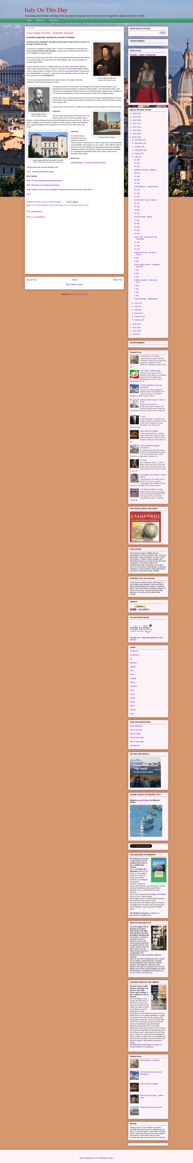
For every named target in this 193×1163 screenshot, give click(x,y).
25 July (137, 183)
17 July (137, 220)
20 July (137, 207)
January (138, 320)
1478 (34, 205)
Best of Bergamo (136, 726)
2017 (135, 327)
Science (133, 710)
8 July (136, 261)
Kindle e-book (135, 973)
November (139, 143)
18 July (137, 213)
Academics (134, 651)
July (136, 157)
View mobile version (74, 284)
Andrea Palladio (42, 205)
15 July (137, 227)
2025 (135, 117)
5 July (136, 277)
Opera (132, 694)
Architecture (134, 655)
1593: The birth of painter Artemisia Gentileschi (45, 181)
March (137, 313)
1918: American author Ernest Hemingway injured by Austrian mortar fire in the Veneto (59, 189)
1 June (142, 416)
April (137, 310)
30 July (137, 163)
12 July (137, 242)
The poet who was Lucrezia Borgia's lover (42, 167)
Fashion (133, 667)
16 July (137, 223)
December (139, 140)
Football (133, 678)
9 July (136, 258)
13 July (137, 233)
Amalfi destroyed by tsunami (151, 1107)
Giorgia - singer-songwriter (143, 55)
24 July (137, 190)
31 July (137, 160)
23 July (137, 193)
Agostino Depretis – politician (145, 170)
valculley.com (135, 745)
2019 (135, 137)
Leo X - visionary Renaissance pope (40, 172)
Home (29, 20)
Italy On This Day (46, 10)
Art (131, 659)
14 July (137, 230)
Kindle (143, 915)
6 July (136, 273)
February (138, 317)
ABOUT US (40, 20)
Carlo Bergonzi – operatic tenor (146, 186)
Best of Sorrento (136, 730)
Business (133, 663)
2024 (135, 120)
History (132, 682)
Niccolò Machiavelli (74, 69)
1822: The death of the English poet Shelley (43, 185)
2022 (135, 127)
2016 (135, 331)
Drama (51, 205)
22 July (137, 197)
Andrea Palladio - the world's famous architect (88, 163)
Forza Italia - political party (150, 371)
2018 (135, 324)
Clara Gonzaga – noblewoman (145, 299)
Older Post (117, 280)
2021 (135, 130)
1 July (136, 295)
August (137, 153)
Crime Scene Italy (137, 738)
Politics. (133, 698)
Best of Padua (135, 734)
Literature (133, 686)
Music (132, 690)
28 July (137, 173)
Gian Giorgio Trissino (62, 205)
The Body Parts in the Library (140, 1045)
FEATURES (53, 20)
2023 (135, 123)
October (138, 147)
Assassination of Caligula (149, 356)
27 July (137, 176)
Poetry (80, 205)
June (137, 303)
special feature (144, 800)
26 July (137, 180)
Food (132, 674)
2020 (135, 134)
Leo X (39, 75)
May (136, 306)
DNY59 (95, 1158)
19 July (137, 210)
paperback (134, 915)
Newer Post (32, 280)
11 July (137, 246)
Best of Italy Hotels (137, 742)
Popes (132, 702)
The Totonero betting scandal (151, 489)
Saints (132, 706)
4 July (136, 285)
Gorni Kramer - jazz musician (145, 200)
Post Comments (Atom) (79, 294)
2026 (135, 114)
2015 (135, 334)
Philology (73, 205)
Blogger (110, 1158)
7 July (136, 270)
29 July (137, 166)
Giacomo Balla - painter (143, 217)
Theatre (86, 205)
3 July (136, 289)
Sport (132, 714)
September (139, 150)
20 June (143, 460)
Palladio (64, 60)
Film (131, 671)
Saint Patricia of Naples (149, 431)
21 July (137, 203)
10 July (137, 249)
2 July (136, 292)
